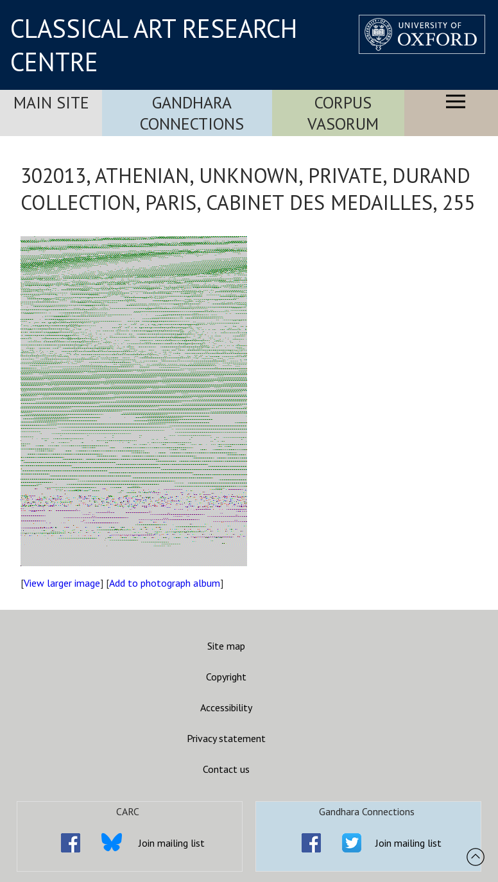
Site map (226, 645)
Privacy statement (226, 738)
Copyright (226, 676)
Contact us (226, 769)
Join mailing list (172, 842)
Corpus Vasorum (343, 113)
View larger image (62, 582)
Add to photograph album (164, 582)
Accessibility (226, 707)
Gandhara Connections (192, 113)
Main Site (51, 102)
